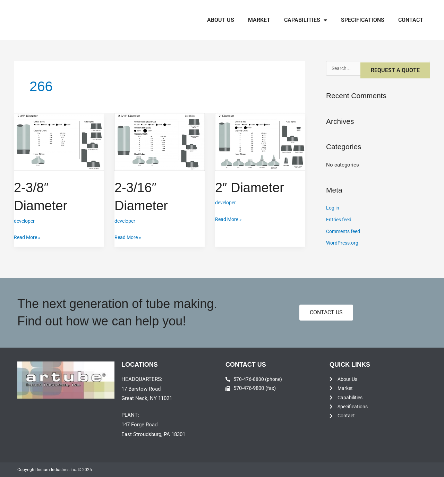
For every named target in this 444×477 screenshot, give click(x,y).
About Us (220, 20)
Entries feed (340, 220)
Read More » (28, 236)
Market (259, 20)
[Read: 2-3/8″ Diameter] (59, 141)
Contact (410, 20)
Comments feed (344, 232)
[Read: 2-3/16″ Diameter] (159, 141)
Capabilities (305, 20)
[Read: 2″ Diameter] (260, 141)
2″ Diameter (251, 187)
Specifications (362, 20)
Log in (333, 208)
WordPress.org (343, 243)
